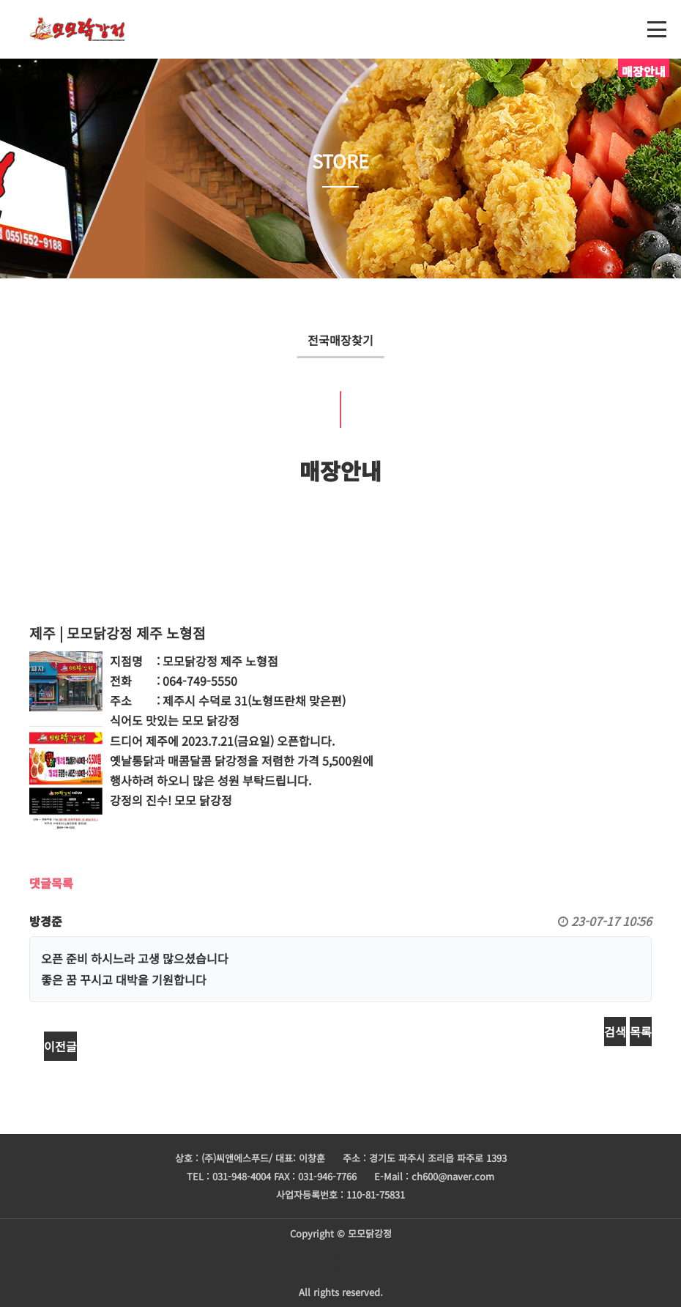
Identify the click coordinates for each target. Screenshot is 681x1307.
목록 (641, 1031)
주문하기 (340, 1263)
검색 (615, 1031)
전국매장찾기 (340, 340)
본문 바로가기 (0, 0)
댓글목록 (51, 883)
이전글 (60, 1046)
